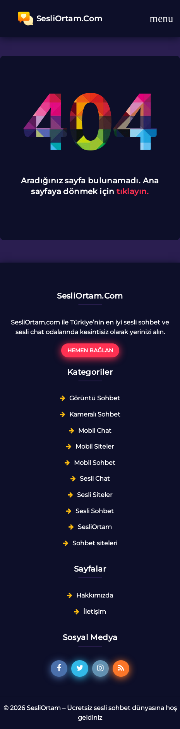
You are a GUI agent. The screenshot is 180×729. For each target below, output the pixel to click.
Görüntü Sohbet (94, 398)
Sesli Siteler (94, 495)
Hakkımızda (94, 595)
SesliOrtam (95, 527)
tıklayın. (133, 191)
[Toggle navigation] (161, 19)
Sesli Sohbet (94, 511)
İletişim (94, 611)
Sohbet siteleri (94, 543)
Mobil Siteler (94, 446)
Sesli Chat (95, 478)
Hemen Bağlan (90, 350)
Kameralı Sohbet (94, 414)
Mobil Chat (94, 430)
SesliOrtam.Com (60, 19)
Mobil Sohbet (94, 462)
